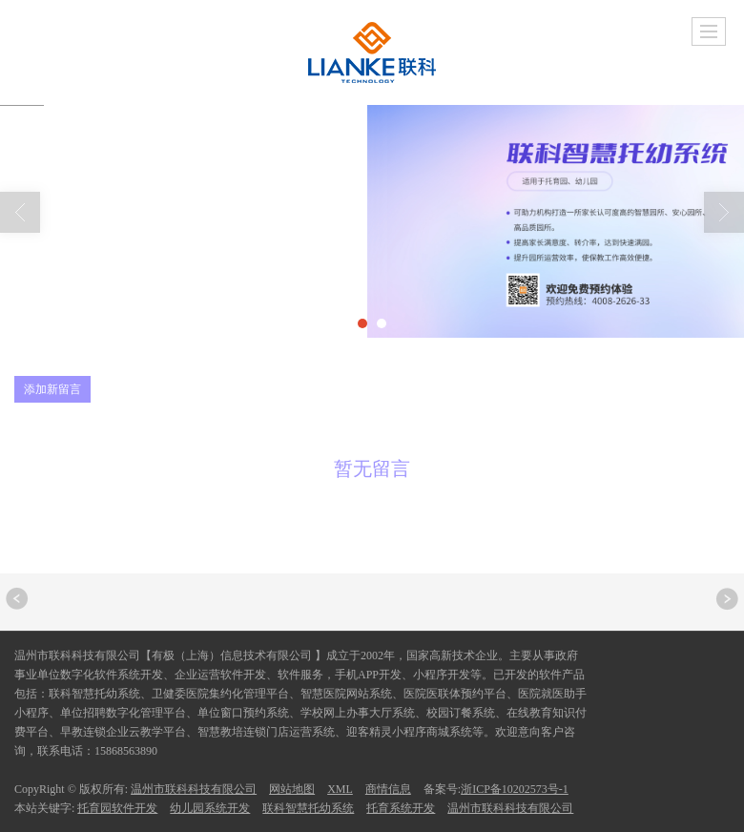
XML (340, 789)
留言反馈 (181, 290)
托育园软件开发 (117, 808)
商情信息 (388, 789)
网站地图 (292, 789)
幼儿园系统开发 (210, 808)
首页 (108, 290)
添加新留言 (52, 389)
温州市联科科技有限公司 (194, 789)
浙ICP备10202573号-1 (514, 789)
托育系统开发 (400, 808)
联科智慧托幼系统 (308, 808)
